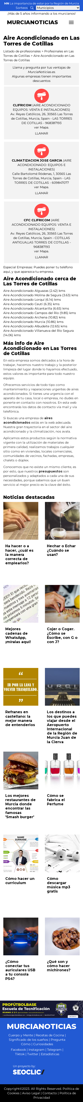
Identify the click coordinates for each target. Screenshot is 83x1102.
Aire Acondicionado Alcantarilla (27, 308)
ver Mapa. (41, 127)
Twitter (32, 1054)
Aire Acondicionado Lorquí (23, 300)
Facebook (18, 1050)
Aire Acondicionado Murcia (24, 322)
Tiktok (20, 1054)
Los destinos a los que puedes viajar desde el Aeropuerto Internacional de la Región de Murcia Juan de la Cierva (62, 727)
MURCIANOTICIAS (32, 22)
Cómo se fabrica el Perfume (56, 800)
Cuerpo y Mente (20, 1035)
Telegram (54, 1050)
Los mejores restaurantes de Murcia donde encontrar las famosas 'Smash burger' (20, 806)
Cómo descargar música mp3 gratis (58, 885)
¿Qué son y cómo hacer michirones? (58, 966)
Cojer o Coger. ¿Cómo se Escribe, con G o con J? (62, 635)
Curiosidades (43, 1044)
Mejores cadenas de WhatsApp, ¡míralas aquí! (18, 635)
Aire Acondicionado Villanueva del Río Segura (38, 331)
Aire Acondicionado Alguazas (25, 291)
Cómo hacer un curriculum (20, 881)
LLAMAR (41, 133)
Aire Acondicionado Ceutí (23, 304)
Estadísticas (50, 1054)
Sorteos (22, 8)
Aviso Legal (31, 1093)
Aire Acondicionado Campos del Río (31, 313)
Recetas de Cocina (50, 1035)
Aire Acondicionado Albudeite (26, 326)
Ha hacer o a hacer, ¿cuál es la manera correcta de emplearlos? (19, 554)
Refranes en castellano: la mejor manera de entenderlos (20, 718)
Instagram (36, 1050)
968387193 (53, 123)
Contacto (49, 1093)
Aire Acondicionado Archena (25, 317)
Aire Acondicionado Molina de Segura (32, 295)
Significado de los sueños (28, 1040)
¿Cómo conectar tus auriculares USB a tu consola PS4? (20, 970)
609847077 (60, 183)
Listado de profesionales (22, 51)
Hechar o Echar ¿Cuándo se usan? (61, 550)
